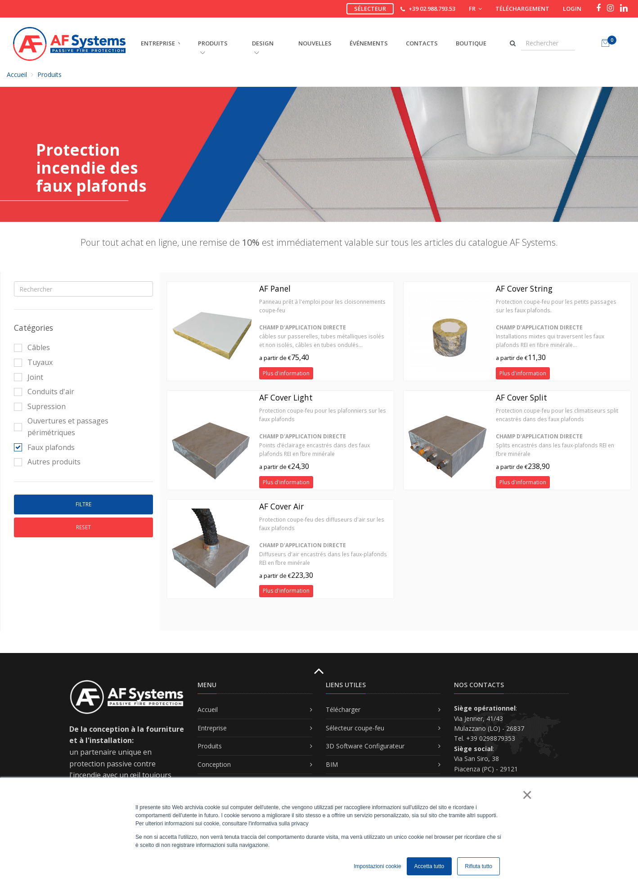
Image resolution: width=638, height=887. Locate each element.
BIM (332, 764)
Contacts (422, 43)
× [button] (526, 795)
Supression (40, 406)
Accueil (17, 74)
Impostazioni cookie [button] (377, 866)
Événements (369, 43)
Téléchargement (522, 9)
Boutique (471, 43)
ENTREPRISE (158, 43)
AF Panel (275, 288)
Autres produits (47, 462)
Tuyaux (33, 362)
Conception (214, 764)
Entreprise (212, 728)
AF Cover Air (281, 506)
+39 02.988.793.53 (432, 9)
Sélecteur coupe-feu (355, 728)
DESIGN (263, 47)
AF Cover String (524, 288)
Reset (83, 527)
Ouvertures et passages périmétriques (61, 426)
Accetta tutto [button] (429, 866)
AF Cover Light (286, 397)
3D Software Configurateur (365, 746)
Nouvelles (315, 43)
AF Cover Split (521, 397)
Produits (49, 74)
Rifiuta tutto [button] (478, 866)
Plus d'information (286, 373)
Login (572, 9)
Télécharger (343, 709)
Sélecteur (370, 9)
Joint (28, 377)
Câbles (32, 347)
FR (475, 9)
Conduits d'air (44, 391)
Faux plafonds (44, 447)
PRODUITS (213, 47)
